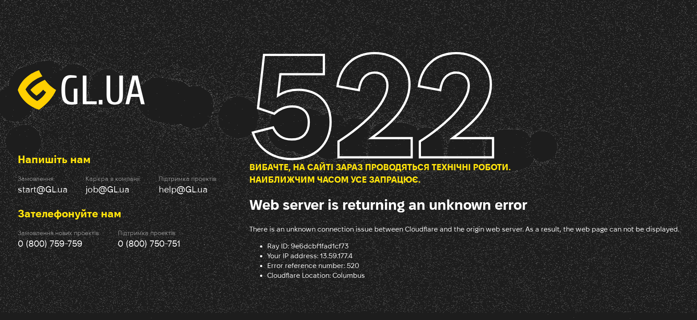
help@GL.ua (183, 189)
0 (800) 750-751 (149, 243)
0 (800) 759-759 (50, 243)
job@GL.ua (107, 189)
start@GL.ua (43, 189)
